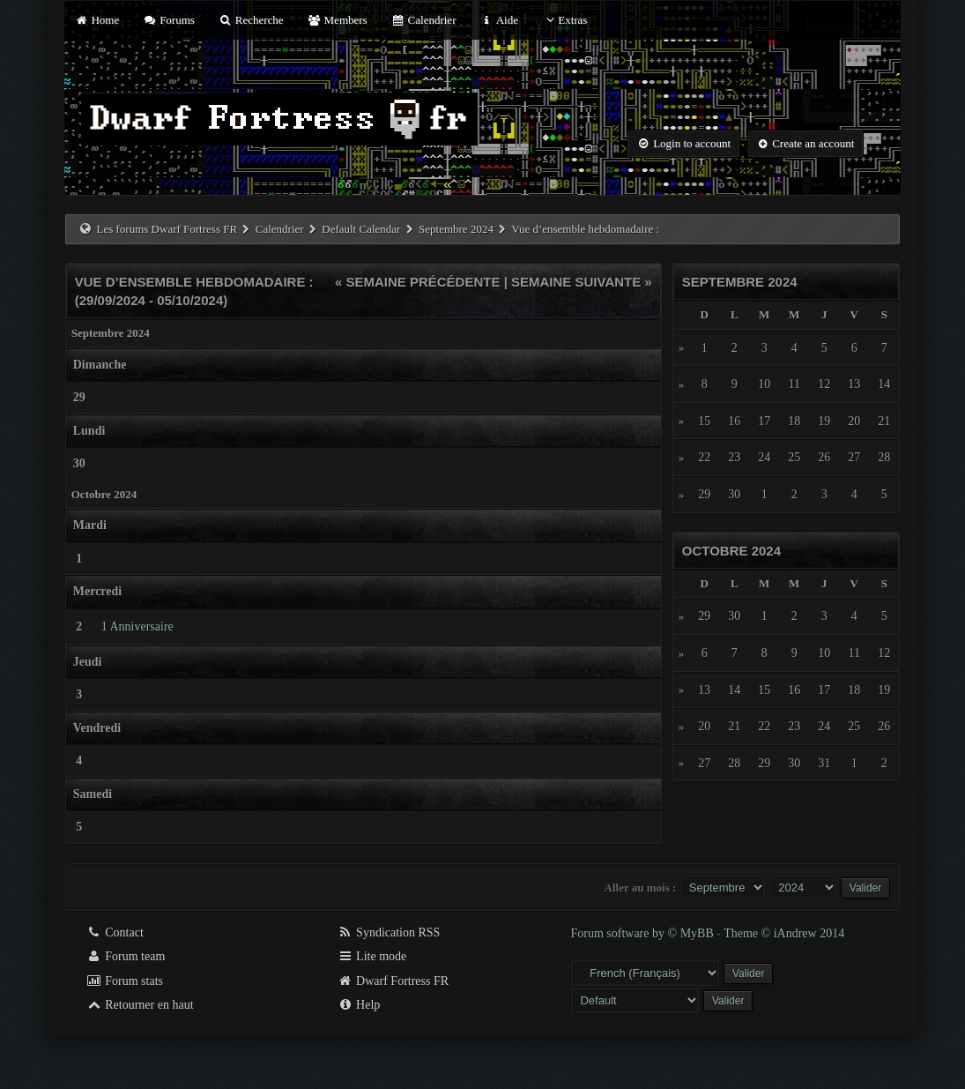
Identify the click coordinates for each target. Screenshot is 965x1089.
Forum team (126, 956)
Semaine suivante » (581, 281)
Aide (499, 19)
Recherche (251, 19)
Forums (168, 19)
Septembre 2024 (456, 228)
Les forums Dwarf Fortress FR (167, 228)
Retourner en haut (140, 1004)
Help (359, 1004)
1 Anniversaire (137, 626)
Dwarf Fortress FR (393, 981)
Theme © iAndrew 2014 (784, 933)
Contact (115, 932)
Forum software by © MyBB (643, 933)
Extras (564, 19)
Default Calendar (361, 228)
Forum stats (124, 981)
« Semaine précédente (418, 281)
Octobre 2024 (731, 550)
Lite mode (372, 956)
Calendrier (424, 19)
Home (97, 19)
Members (337, 19)
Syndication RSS (389, 932)
